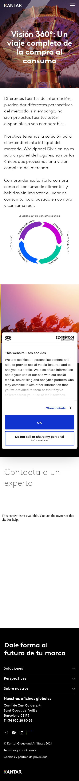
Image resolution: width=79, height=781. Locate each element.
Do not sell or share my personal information (39, 438)
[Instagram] (6, 733)
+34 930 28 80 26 (19, 720)
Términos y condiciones (20, 750)
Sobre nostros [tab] (16, 689)
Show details (56, 408)
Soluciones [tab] (13, 669)
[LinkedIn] (21, 733)
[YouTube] (29, 733)
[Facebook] (13, 733)
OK (39, 422)
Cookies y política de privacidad (25, 757)
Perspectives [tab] (15, 679)
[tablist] (39, 704)
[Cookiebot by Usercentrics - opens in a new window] (56, 338)
